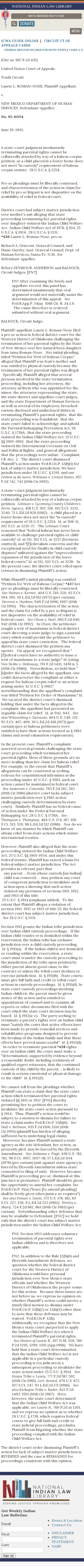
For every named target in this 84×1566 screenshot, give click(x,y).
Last (5, 1544)
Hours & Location (67, 1520)
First (5, 1534)
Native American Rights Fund (46, 16)
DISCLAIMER (63, 1533)
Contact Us (61, 1525)
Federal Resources (19, 49)
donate (27, 23)
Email (6, 1523)
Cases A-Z (76, 49)
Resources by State (51, 49)
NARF (56, 1546)
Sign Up (8, 1555)
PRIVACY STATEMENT (63, 1539)
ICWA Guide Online (20, 41)
